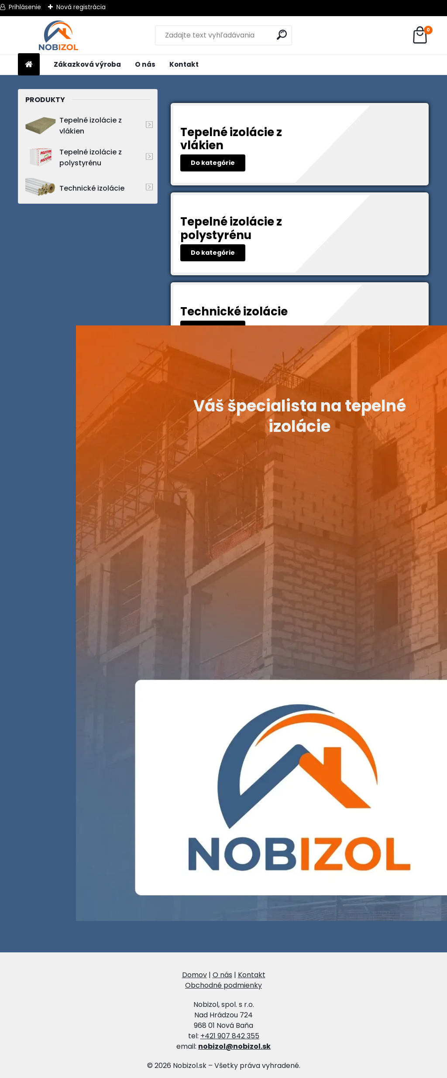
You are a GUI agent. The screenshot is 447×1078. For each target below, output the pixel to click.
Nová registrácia (81, 7)
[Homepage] (29, 65)
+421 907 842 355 (229, 1036)
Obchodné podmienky (223, 985)
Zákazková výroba (87, 64)
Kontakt (184, 64)
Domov (194, 975)
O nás (145, 64)
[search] (282, 35)
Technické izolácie (74, 188)
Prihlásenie (25, 7)
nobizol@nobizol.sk (234, 1046)
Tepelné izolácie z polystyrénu (73, 157)
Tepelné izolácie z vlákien (73, 125)
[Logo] (59, 35)
